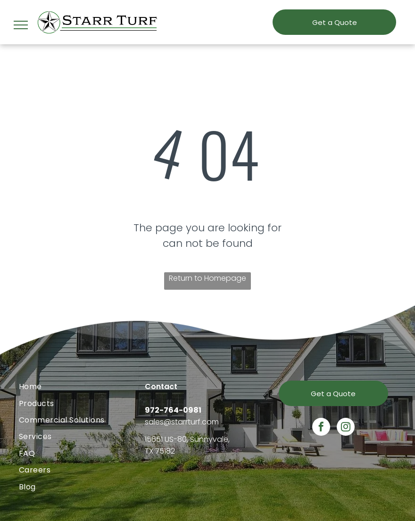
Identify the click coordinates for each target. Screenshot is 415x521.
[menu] (20, 25)
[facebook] (321, 428)
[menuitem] (82, 386)
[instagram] (346, 428)
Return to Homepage (207, 278)
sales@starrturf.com (182, 421)
